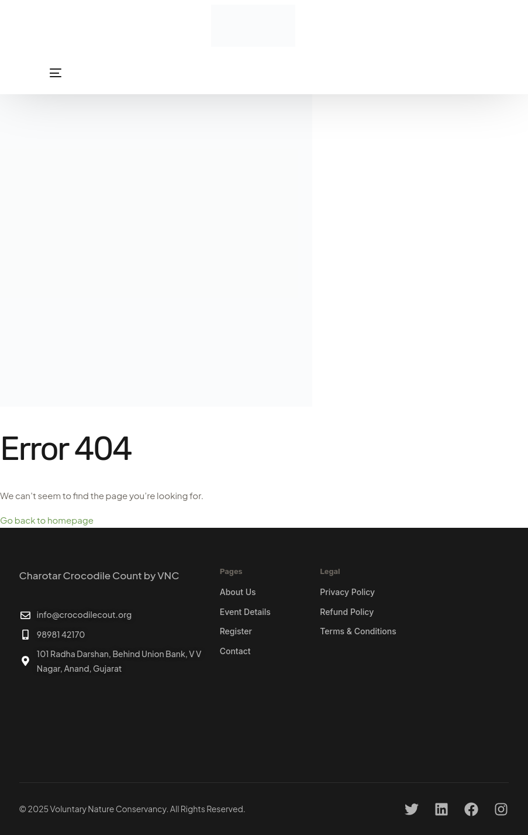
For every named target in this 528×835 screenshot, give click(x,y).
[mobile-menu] (40, 73)
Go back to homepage (47, 519)
